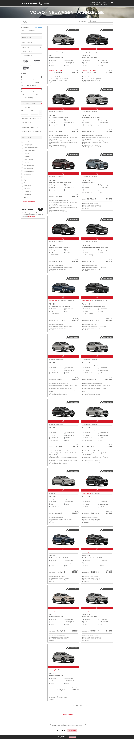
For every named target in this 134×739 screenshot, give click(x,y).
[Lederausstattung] (22, 168)
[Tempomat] (22, 197)
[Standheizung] (22, 194)
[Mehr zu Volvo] (40, 3)
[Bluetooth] (22, 153)
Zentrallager (31, 216)
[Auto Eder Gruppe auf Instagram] (62, 730)
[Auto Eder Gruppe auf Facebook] (58, 730)
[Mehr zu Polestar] (46, 3)
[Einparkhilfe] (22, 156)
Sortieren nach (82, 21)
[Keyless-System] (22, 159)
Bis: (34, 80)
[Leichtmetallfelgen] (22, 171)
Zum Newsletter (72, 730)
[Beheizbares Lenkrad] (22, 151)
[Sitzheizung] (22, 189)
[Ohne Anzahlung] (22, 97)
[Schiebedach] (22, 186)
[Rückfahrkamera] (22, 183)
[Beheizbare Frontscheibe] (22, 148)
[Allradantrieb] (22, 142)
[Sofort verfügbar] (22, 55)
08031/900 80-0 (104, 4)
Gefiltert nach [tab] (25, 27)
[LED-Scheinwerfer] (22, 165)
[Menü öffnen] (112, 3)
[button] (31, 43)
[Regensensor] (22, 180)
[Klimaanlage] (22, 162)
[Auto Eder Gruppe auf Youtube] (65, 730)
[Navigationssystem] (22, 174)
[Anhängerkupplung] (22, 145)
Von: (22, 80)
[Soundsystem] (22, 191)
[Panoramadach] (22, 177)
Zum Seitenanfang (68, 714)
